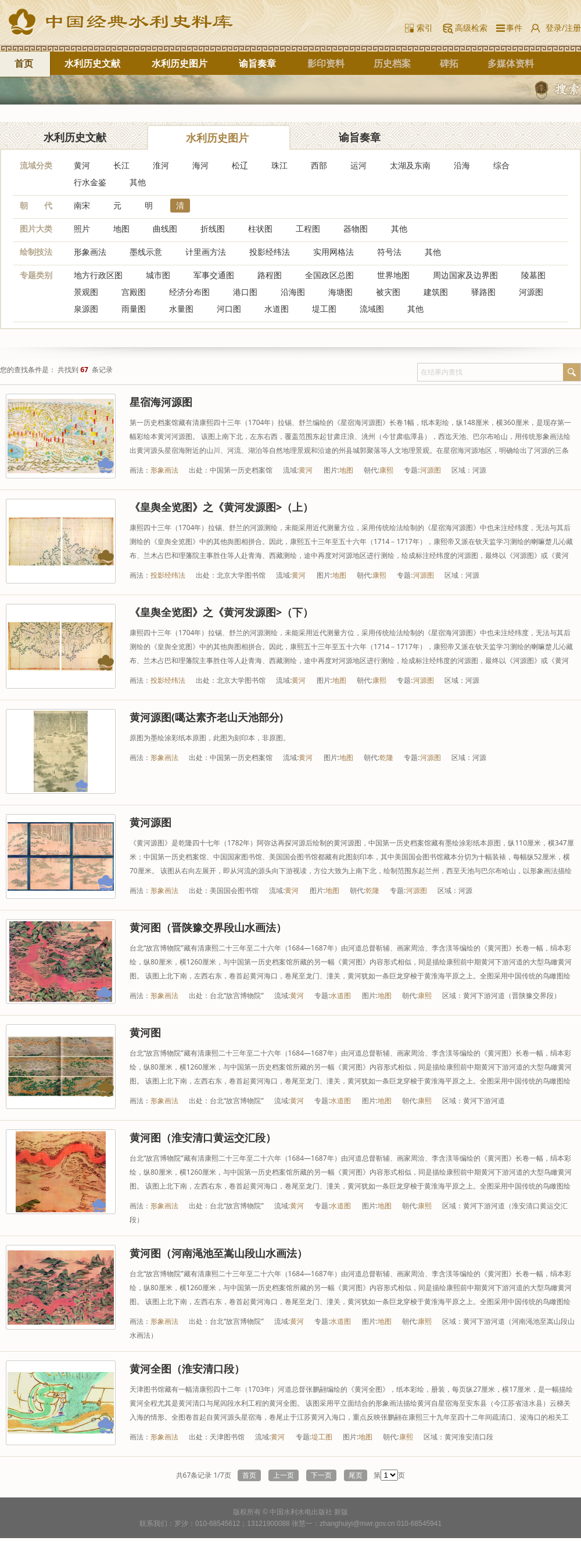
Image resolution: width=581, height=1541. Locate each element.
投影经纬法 (269, 251)
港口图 (245, 291)
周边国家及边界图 (465, 274)
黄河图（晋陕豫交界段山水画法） (208, 927)
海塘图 (340, 291)
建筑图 (436, 291)
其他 (138, 182)
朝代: (371, 470)
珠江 (279, 165)
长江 (121, 165)
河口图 (229, 308)
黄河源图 (150, 822)
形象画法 (90, 251)
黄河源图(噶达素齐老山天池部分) (206, 717)
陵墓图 (533, 274)
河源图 (531, 291)
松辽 (240, 165)
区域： (461, 470)
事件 (512, 27)
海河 (200, 165)
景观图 (86, 291)
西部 (319, 165)
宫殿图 (133, 291)
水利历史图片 (179, 63)
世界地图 (393, 274)
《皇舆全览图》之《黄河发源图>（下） (221, 612)
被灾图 (388, 291)
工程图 (308, 228)
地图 (121, 228)
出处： (199, 470)
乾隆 (386, 757)
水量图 (181, 308)
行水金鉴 (90, 182)
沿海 (462, 165)
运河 (358, 165)
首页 (24, 63)
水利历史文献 (92, 63)
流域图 (372, 308)
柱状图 (260, 228)
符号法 (389, 251)
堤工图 (324, 308)
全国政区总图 (329, 274)
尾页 (356, 1475)
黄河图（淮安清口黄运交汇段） (203, 1137)
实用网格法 (333, 251)
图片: (331, 470)
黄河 (82, 165)
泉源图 (86, 308)
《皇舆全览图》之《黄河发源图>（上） (221, 507)
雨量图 (133, 308)
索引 (425, 27)
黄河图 (145, 1032)
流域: (291, 470)
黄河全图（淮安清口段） (187, 1369)
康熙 (386, 470)
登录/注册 (563, 27)
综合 (501, 165)
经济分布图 (189, 291)
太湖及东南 (410, 165)
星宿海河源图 (161, 402)
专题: (411, 470)
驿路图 (483, 291)
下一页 (321, 1475)
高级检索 (471, 27)
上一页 (283, 1475)
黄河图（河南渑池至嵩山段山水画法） (218, 1253)
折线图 (212, 228)
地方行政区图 (98, 274)
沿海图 (293, 291)
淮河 (161, 165)
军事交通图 (213, 274)
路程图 (269, 274)
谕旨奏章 (257, 63)
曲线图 (165, 228)
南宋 (82, 205)
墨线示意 (146, 251)
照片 (82, 228)
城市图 (158, 274)
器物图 (355, 228)
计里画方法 (205, 251)
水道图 (276, 308)
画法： (140, 470)
